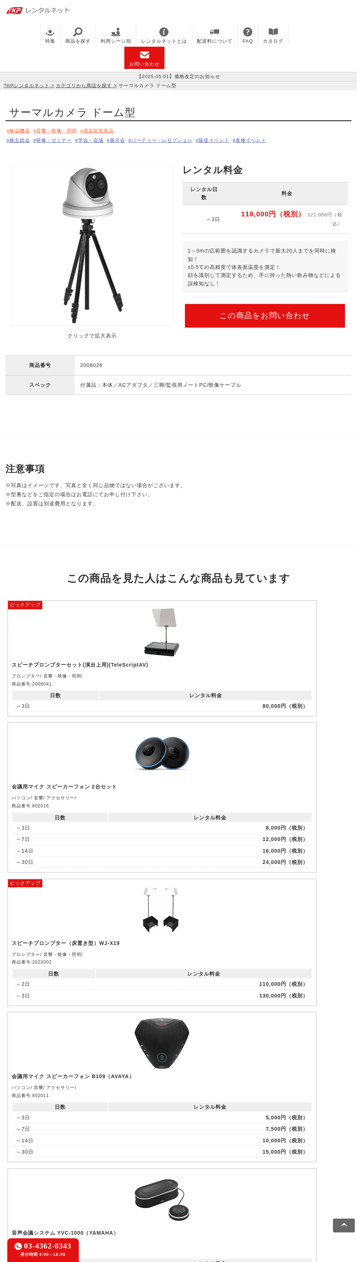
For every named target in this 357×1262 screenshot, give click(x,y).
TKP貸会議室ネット (30, 1163)
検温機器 (21, 131)
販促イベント (238, 139)
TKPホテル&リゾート (182, 1163)
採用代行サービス (307, 1172)
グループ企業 (223, 1205)
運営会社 (191, 1205)
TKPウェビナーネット (285, 1163)
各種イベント (280, 139)
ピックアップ (25, 601)
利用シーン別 (116, 35)
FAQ (247, 35)
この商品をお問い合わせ (265, 313)
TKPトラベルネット (30, 1181)
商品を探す (78, 35)
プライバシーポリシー (59, 1205)
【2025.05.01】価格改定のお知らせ (178, 77)
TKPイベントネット (30, 1172)
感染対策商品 (109, 131)
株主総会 (21, 139)
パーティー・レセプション (181, 139)
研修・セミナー (59, 139)
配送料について (215, 35)
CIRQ (67, 1163)
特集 (50, 35)
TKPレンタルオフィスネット (115, 1163)
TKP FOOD (211, 1172)
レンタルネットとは (164, 35)
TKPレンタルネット (27, 85)
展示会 (131, 139)
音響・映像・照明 (62, 131)
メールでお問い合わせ (178, 1073)
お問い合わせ (144, 58)
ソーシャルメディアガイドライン (134, 1205)
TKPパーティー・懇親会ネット (153, 1172)
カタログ (273, 35)
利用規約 (16, 1205)
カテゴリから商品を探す (84, 85)
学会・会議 (101, 139)
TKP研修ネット (233, 1163)
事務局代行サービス (255, 1172)
